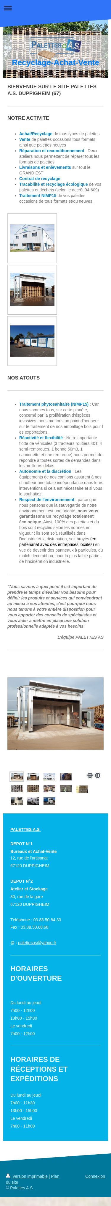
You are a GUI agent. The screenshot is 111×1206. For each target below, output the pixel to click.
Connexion (95, 1176)
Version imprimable (27, 1176)
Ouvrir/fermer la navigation (55, 7)
